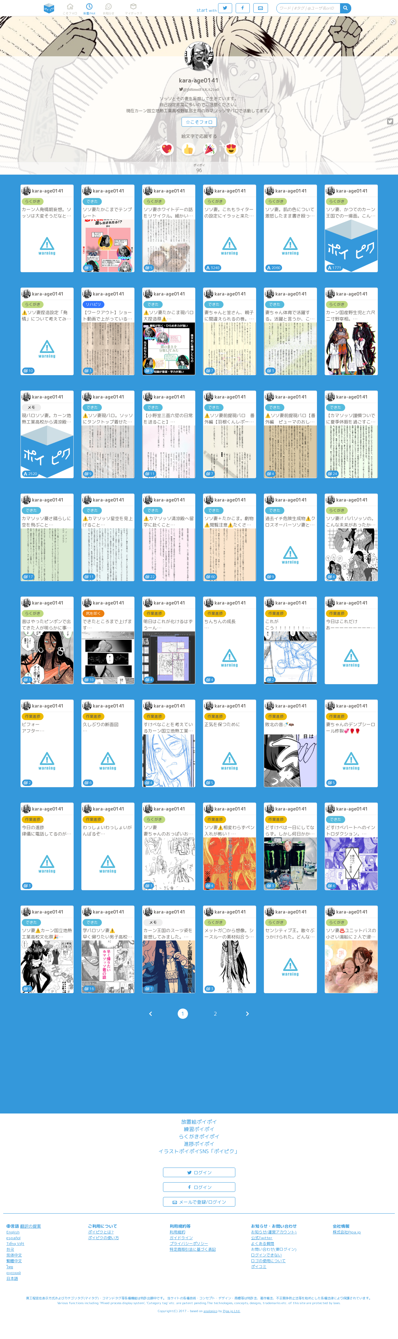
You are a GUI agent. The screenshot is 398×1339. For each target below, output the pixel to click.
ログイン (199, 1172)
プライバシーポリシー (189, 1243)
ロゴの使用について (268, 1261)
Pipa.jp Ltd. (231, 1311)
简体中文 (14, 1255)
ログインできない (266, 1255)
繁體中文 (14, 1261)
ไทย (9, 1267)
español (13, 1237)
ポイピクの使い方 (103, 1237)
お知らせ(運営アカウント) (273, 1232)
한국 (10, 1249)
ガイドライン (181, 1237)
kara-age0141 (199, 80)
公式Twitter (261, 1237)
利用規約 (177, 1232)
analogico (210, 1311)
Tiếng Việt (15, 1243)
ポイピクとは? (101, 1232)
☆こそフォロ (199, 122)
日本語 (12, 1278)
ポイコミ (258, 1266)
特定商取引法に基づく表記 (193, 1249)
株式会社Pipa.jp (347, 1232)
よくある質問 (262, 1243)
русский (13, 1272)
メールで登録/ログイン (199, 1202)
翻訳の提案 (30, 1226)
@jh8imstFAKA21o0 (201, 89)
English (13, 1232)
